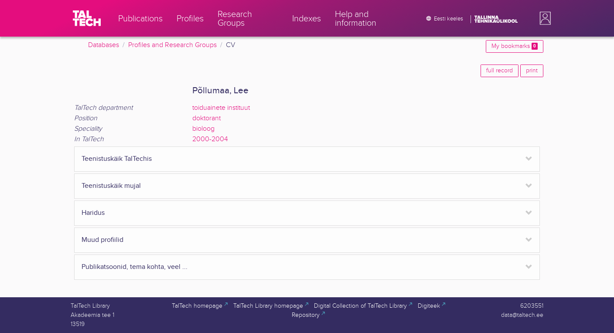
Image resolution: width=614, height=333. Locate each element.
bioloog (203, 129)
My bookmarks (514, 46)
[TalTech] (87, 18)
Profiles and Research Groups (172, 45)
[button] (543, 18)
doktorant (206, 118)
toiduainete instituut (221, 108)
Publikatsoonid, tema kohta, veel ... (135, 267)
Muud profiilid (102, 240)
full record (499, 70)
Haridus (93, 213)
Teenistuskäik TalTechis (117, 159)
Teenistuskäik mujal (111, 186)
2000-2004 (210, 139)
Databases (103, 45)
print (532, 70)
